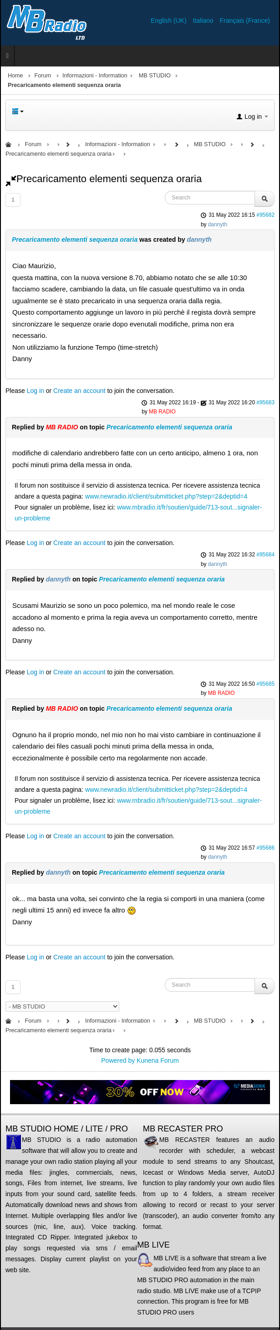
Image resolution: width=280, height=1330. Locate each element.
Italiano (204, 20)
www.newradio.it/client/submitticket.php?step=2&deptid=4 (166, 496)
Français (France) (245, 20)
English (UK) (169, 20)
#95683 (265, 402)
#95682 (265, 215)
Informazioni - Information (94, 75)
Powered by (118, 1060)
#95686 (265, 848)
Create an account (79, 390)
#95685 (265, 684)
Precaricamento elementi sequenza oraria (74, 239)
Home (15, 75)
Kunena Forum (158, 1060)
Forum (43, 75)
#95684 (265, 554)
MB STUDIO (155, 75)
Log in (35, 390)
